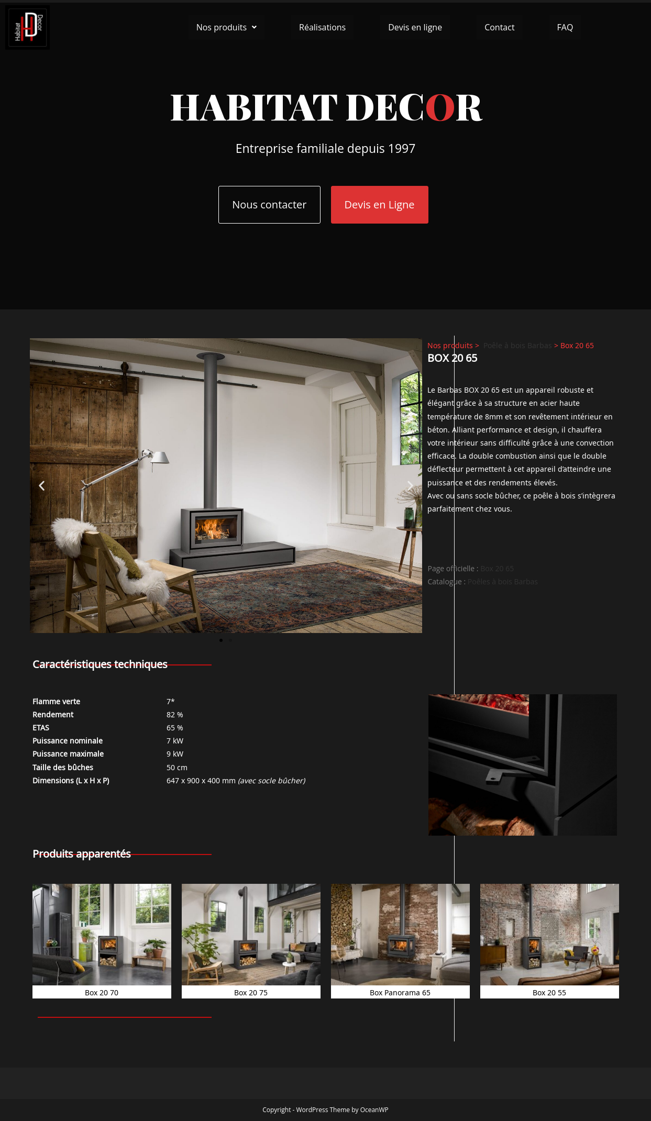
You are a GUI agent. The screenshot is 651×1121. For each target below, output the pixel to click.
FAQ (565, 27)
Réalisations (322, 27)
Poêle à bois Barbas (517, 344)
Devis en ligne (415, 27)
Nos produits (226, 27)
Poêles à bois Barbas (503, 581)
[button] (226, 27)
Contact (499, 27)
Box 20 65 (497, 568)
